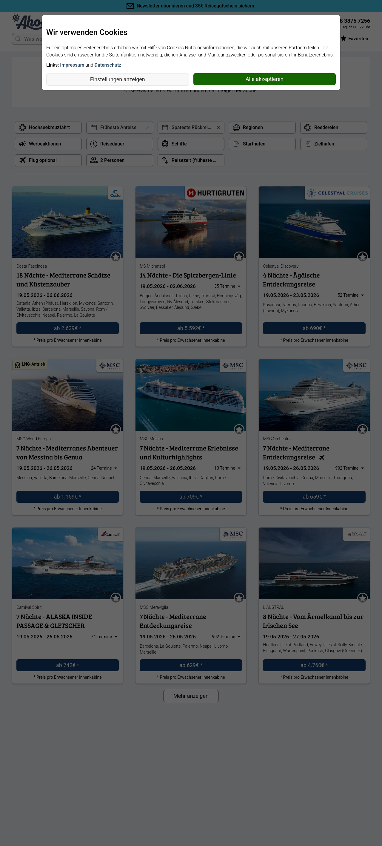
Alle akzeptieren (265, 79)
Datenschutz (108, 65)
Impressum (72, 65)
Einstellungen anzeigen (117, 79)
